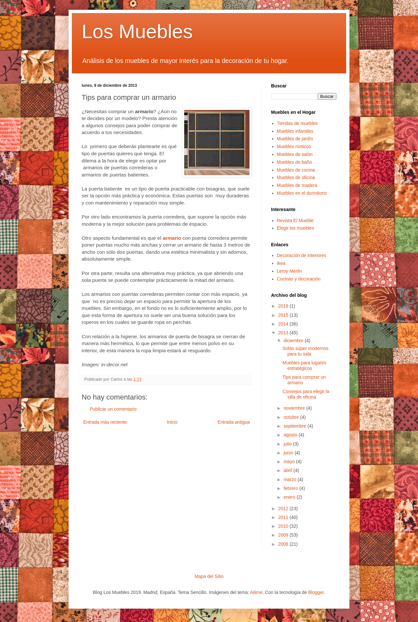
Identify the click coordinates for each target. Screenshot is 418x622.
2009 (284, 535)
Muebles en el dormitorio (302, 193)
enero (290, 497)
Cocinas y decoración (299, 278)
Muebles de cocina (296, 170)
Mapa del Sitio (209, 576)
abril (288, 470)
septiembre (295, 426)
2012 (284, 508)
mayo (289, 461)
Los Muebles (137, 31)
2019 (284, 306)
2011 (284, 517)
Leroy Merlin (289, 271)
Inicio (172, 422)
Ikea (281, 263)
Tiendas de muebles (297, 123)
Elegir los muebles (295, 228)
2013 (284, 332)
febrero (291, 488)
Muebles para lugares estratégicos (304, 365)
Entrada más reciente (105, 422)
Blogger (316, 592)
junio (288, 452)
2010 (284, 526)
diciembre (294, 340)
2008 (284, 544)
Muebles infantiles (295, 131)
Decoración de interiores (302, 255)
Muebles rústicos (294, 146)
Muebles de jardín (295, 138)
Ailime (256, 592)
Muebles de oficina (296, 177)
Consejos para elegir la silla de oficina (305, 394)
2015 (284, 315)
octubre (291, 417)
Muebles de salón (295, 154)
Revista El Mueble (295, 220)
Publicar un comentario (113, 409)
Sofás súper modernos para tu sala (305, 351)
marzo (290, 479)
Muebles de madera (297, 185)
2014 (284, 323)
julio (288, 444)
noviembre (294, 408)
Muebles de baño (294, 162)
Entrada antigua (233, 422)
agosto (290, 434)
